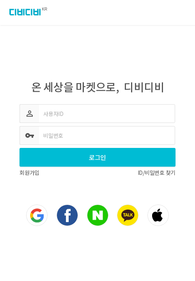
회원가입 (29, 172)
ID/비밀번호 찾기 (157, 172)
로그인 (97, 157)
